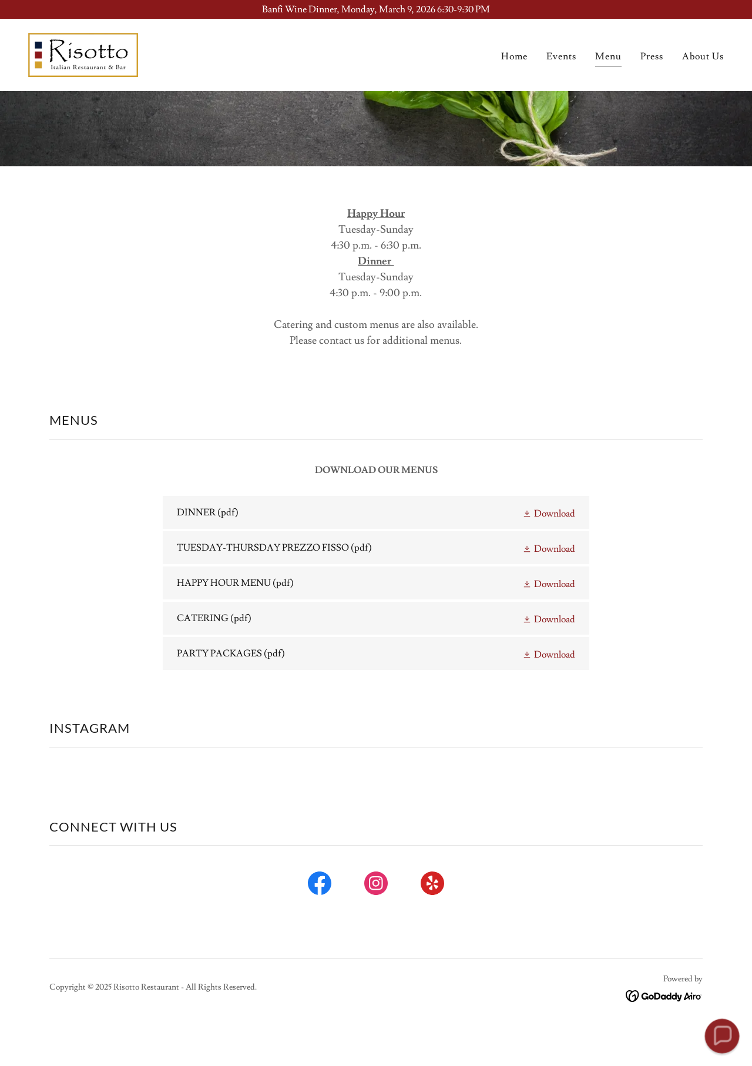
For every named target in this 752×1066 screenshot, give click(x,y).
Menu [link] (608, 56)
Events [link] (561, 56)
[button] (548, 512)
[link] (83, 53)
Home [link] (514, 56)
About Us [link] (703, 56)
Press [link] (651, 56)
